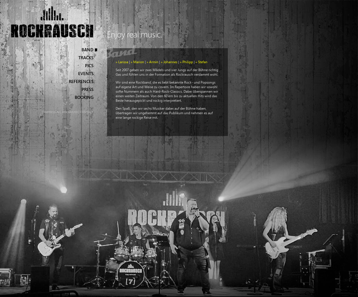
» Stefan (201, 62)
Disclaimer (70, 112)
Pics (89, 65)
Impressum (52, 112)
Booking (84, 97)
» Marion (137, 62)
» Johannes (169, 62)
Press (87, 89)
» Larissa (122, 62)
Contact (86, 112)
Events (85, 73)
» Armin (152, 62)
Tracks (85, 58)
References (81, 81)
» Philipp (186, 62)
